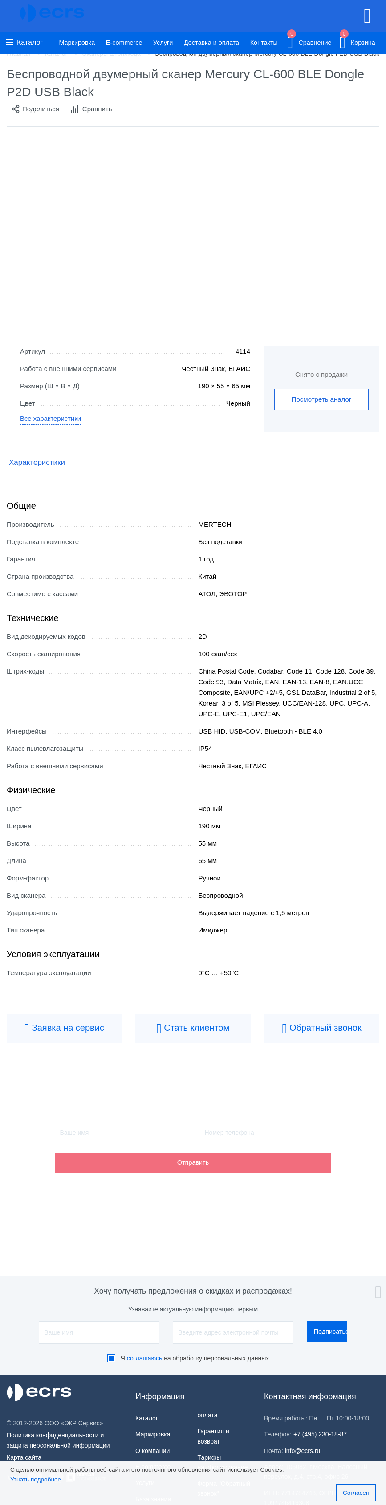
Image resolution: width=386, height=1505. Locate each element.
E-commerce (124, 42)
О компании (152, 1450)
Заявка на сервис (64, 1028)
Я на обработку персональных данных (195, 1358)
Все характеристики (51, 419)
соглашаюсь (145, 1358)
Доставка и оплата (211, 42)
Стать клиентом (193, 1028)
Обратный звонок (321, 1028)
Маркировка (77, 42)
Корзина (357, 41)
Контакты (264, 42)
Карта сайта (24, 1457)
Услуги (163, 42)
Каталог (24, 42)
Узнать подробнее (35, 1479)
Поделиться (35, 109)
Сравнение (309, 41)
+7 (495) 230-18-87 (320, 1434)
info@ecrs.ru (303, 1450)
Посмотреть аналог (322, 399)
